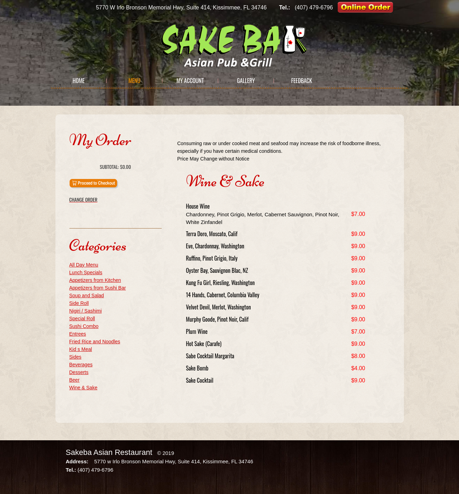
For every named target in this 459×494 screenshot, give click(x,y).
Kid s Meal (80, 349)
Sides (75, 357)
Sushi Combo (84, 326)
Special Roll (82, 318)
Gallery (246, 80)
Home (78, 80)
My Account (190, 80)
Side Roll (79, 303)
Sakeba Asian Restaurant (109, 452)
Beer (74, 380)
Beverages (81, 364)
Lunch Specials (85, 272)
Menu (134, 80)
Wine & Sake (83, 387)
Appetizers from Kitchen (95, 280)
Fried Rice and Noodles (94, 341)
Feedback (301, 80)
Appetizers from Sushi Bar (97, 288)
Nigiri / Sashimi (85, 311)
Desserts (79, 372)
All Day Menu (83, 265)
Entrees (77, 334)
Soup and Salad (86, 295)
